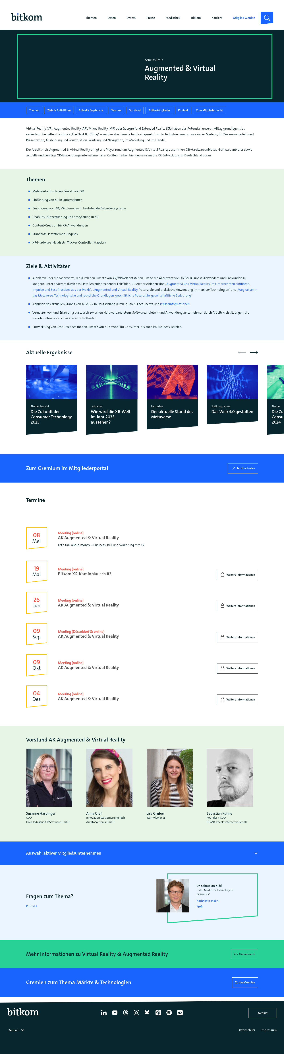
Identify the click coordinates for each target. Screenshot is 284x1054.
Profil (199, 906)
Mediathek (173, 18)
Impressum (269, 1030)
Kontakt (183, 110)
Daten (112, 18)
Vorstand (135, 110)
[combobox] (16, 1030)
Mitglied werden (244, 18)
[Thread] (125, 1015)
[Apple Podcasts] (158, 1015)
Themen (91, 18)
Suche (265, 15)
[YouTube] (114, 1015)
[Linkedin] (104, 1015)
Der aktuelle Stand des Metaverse (172, 414)
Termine (116, 110)
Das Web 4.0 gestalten (232, 411)
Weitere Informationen (240, 575)
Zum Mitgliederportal (209, 110)
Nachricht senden (207, 901)
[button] (254, 352)
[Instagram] (136, 1015)
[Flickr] (180, 1015)
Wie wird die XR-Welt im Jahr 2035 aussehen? (110, 417)
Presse (150, 18)
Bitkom (196, 18)
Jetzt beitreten (246, 468)
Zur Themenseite (244, 954)
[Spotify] (169, 1015)
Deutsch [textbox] (13, 1030)
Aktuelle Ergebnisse (91, 110)
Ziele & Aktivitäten (59, 110)
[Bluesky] (147, 1015)
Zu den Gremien (245, 982)
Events (131, 18)
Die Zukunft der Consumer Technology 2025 (51, 417)
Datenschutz (246, 1030)
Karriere (217, 18)
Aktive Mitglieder (159, 110)
